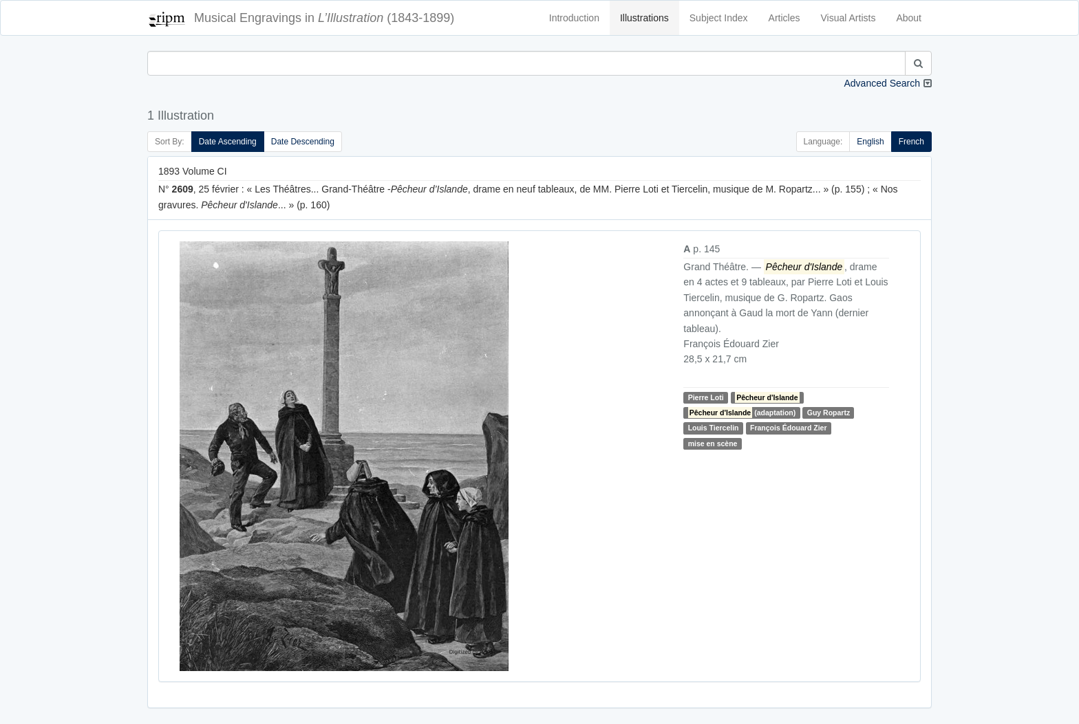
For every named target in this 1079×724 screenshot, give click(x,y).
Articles (784, 17)
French (911, 141)
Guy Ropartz (828, 412)
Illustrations (644, 17)
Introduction (574, 17)
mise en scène (713, 443)
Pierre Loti (706, 397)
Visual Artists (848, 17)
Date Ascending (228, 141)
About (908, 17)
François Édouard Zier (788, 428)
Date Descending (302, 141)
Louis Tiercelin (713, 428)
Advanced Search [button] (882, 83)
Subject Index (719, 17)
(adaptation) (742, 412)
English (870, 141)
